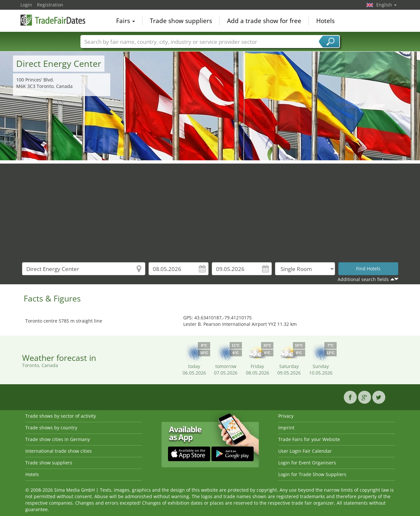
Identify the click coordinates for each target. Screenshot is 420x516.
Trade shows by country (51, 427)
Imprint (286, 427)
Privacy (286, 416)
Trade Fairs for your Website (309, 439)
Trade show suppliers (181, 21)
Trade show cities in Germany (57, 439)
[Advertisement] (210, 209)
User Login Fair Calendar (305, 451)
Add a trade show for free (264, 21)
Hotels (325, 21)
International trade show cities (58, 451)
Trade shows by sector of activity (60, 416)
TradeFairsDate (52, 20)
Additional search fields (363, 279)
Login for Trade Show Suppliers (312, 474)
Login (26, 5)
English (386, 5)
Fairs (125, 21)
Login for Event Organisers (307, 463)
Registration (50, 5)
